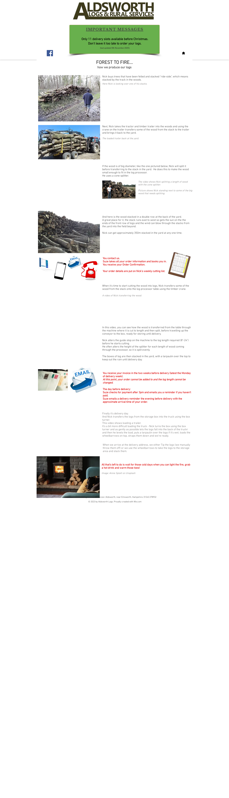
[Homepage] (183, 53)
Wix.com (138, 501)
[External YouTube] (69, 302)
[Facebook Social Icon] (50, 53)
